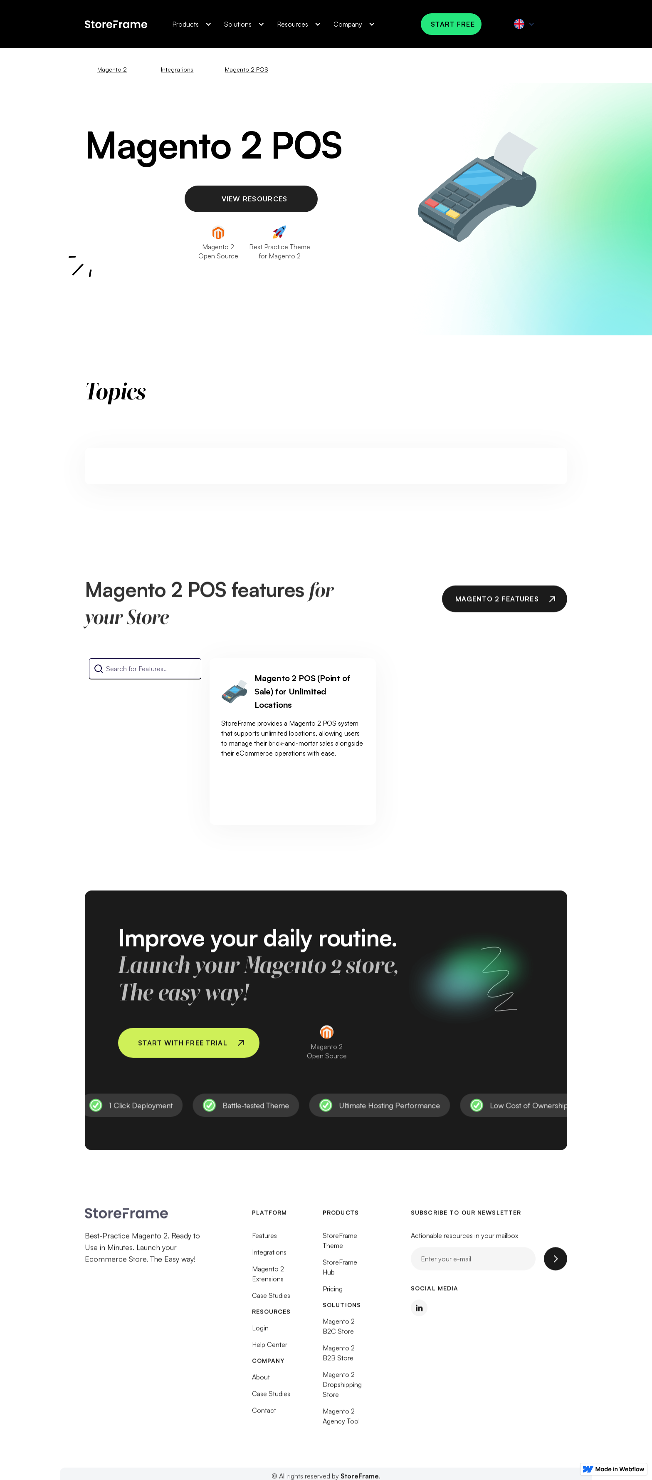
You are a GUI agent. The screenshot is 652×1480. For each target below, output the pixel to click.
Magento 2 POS (246, 69)
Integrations (177, 69)
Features (264, 1239)
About (261, 1381)
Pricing (333, 1293)
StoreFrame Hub (340, 1271)
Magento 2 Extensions (268, 1278)
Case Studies (271, 1299)
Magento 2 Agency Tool (341, 1420)
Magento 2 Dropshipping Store (342, 1388)
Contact (264, 1414)
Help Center (269, 1348)
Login (260, 1332)
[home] (116, 24)
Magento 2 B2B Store (339, 1357)
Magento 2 (112, 69)
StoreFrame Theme (340, 1244)
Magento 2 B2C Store (339, 1330)
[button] (190, 24)
